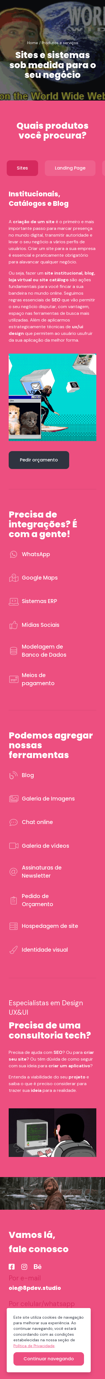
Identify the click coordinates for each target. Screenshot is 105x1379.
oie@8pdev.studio (35, 1288)
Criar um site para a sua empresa (61, 248)
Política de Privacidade (34, 1346)
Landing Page (70, 168)
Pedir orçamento (39, 460)
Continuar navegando (49, 1359)
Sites (22, 168)
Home (32, 43)
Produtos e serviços (60, 43)
